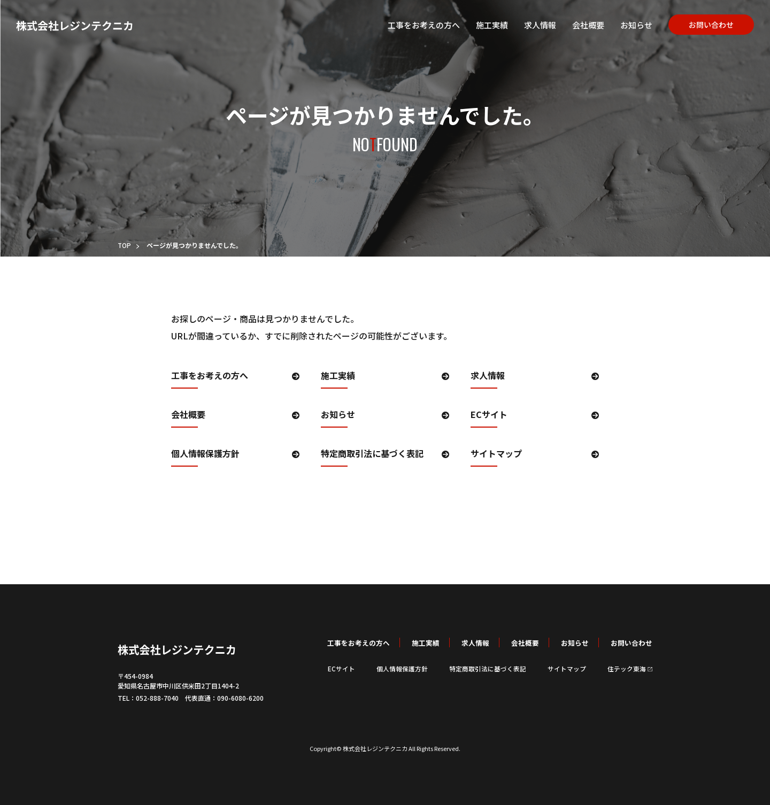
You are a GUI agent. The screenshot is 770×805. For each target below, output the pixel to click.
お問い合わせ (700, 26)
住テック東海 (629, 668)
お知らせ (626, 27)
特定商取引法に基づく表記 (372, 454)
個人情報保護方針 (205, 454)
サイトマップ (496, 454)
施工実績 (481, 27)
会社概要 (577, 27)
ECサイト (489, 415)
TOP (125, 245)
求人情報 (529, 27)
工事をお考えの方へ (413, 27)
